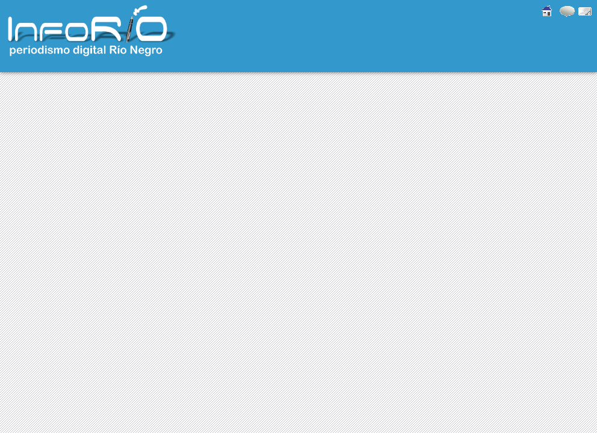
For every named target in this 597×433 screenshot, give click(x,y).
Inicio (544, 11)
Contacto (585, 11)
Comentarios (565, 11)
